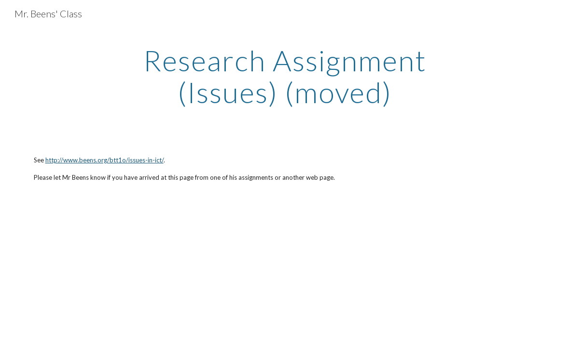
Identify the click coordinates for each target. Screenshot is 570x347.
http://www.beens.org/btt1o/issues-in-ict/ (104, 160)
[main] (285, 76)
